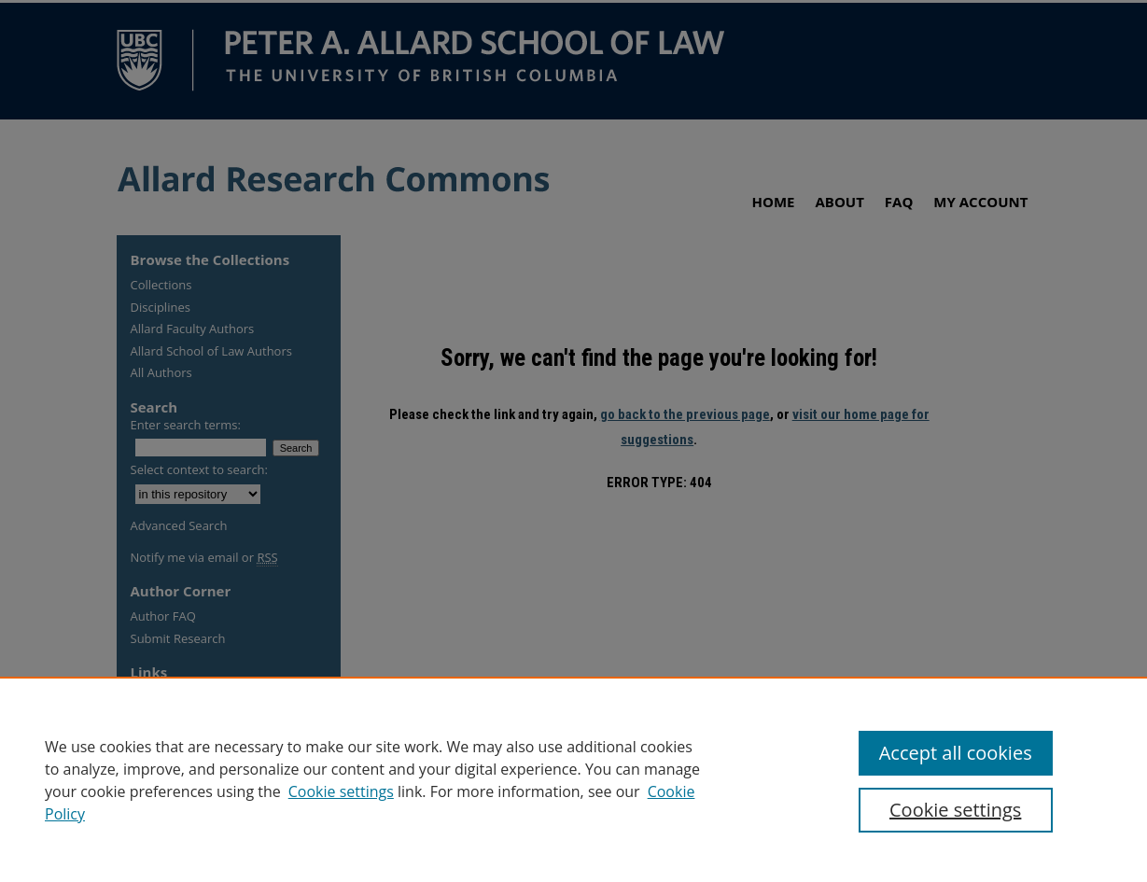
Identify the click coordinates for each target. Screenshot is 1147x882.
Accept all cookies (955, 752)
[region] (573, 779)
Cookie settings (341, 791)
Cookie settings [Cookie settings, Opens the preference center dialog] (955, 809)
